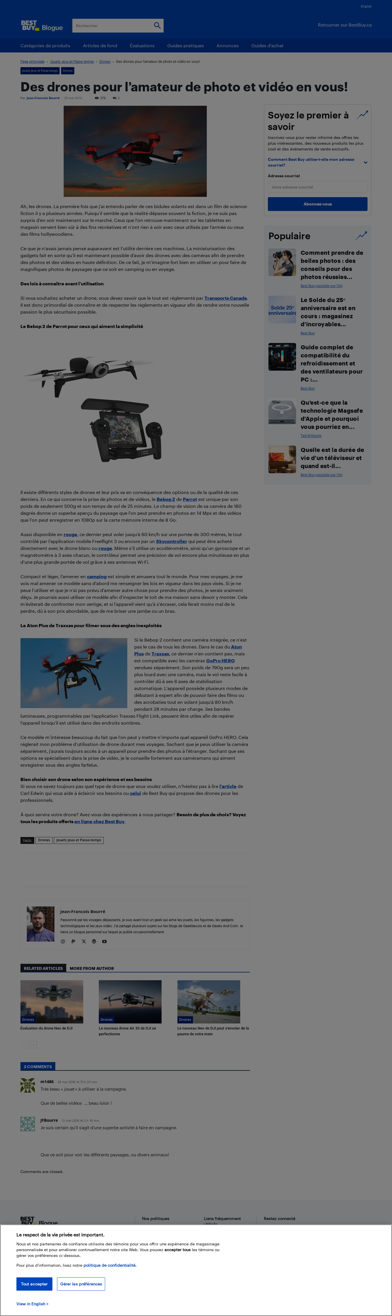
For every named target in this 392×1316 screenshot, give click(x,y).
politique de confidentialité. (110, 1265)
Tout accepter (34, 1283)
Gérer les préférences (81, 1283)
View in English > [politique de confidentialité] (32, 1303)
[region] (196, 1270)
